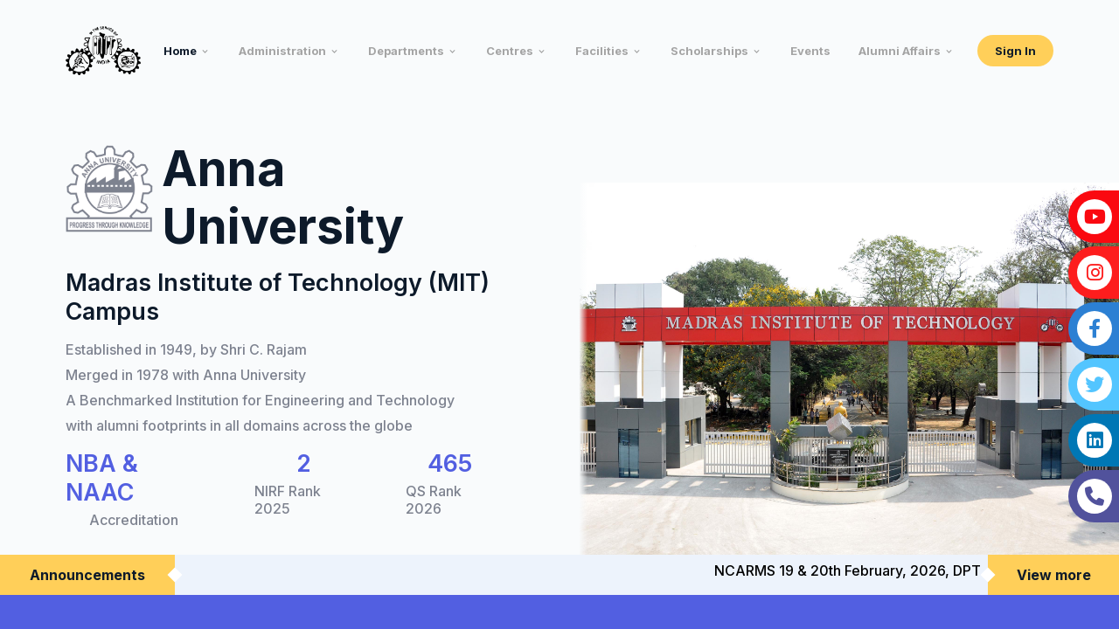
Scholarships (709, 51)
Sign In (1015, 51)
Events (810, 51)
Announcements (87, 575)
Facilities (602, 51)
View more (1054, 575)
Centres (509, 51)
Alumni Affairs (899, 51)
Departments (406, 51)
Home (180, 51)
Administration (282, 51)
